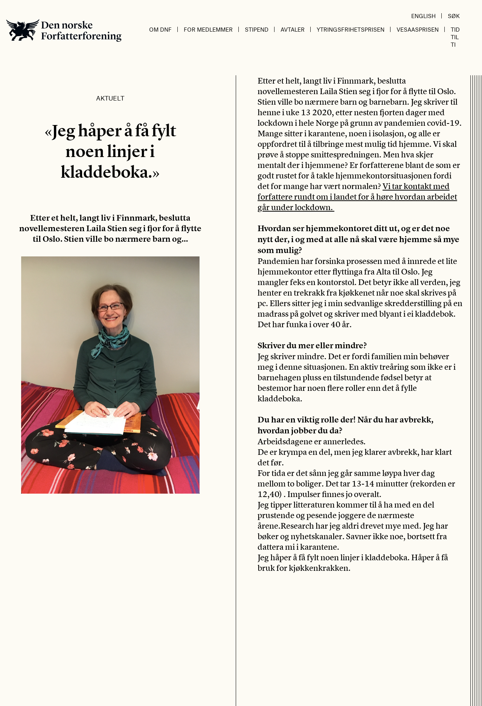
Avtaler (293, 29)
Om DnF (160, 29)
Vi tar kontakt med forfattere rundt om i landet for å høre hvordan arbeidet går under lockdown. (357, 196)
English (423, 15)
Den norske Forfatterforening (64, 30)
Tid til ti (455, 37)
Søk (454, 15)
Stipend (256, 29)
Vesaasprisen (418, 29)
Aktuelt (110, 98)
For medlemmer (208, 29)
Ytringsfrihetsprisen (350, 29)
